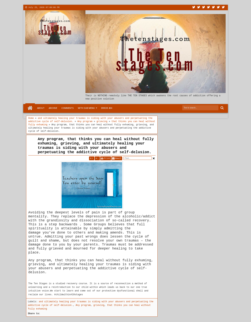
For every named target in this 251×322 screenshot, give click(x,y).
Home (30, 108)
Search (221, 108)
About (65, 7)
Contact (76, 7)
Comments (67, 108)
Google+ (203, 7)
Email (118, 158)
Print (107, 158)
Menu (98, 7)
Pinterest (223, 7)
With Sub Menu (86, 108)
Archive (53, 108)
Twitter (193, 7)
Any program (83, 305)
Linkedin (213, 7)
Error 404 (106, 108)
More (87, 7)
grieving (98, 305)
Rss (208, 7)
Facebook (198, 7)
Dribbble (218, 7)
